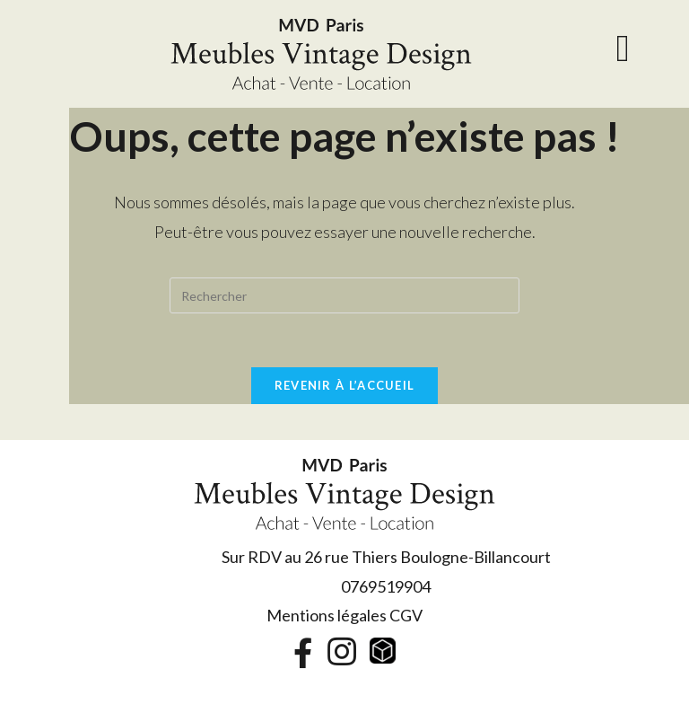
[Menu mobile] (623, 54)
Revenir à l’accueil (345, 385)
